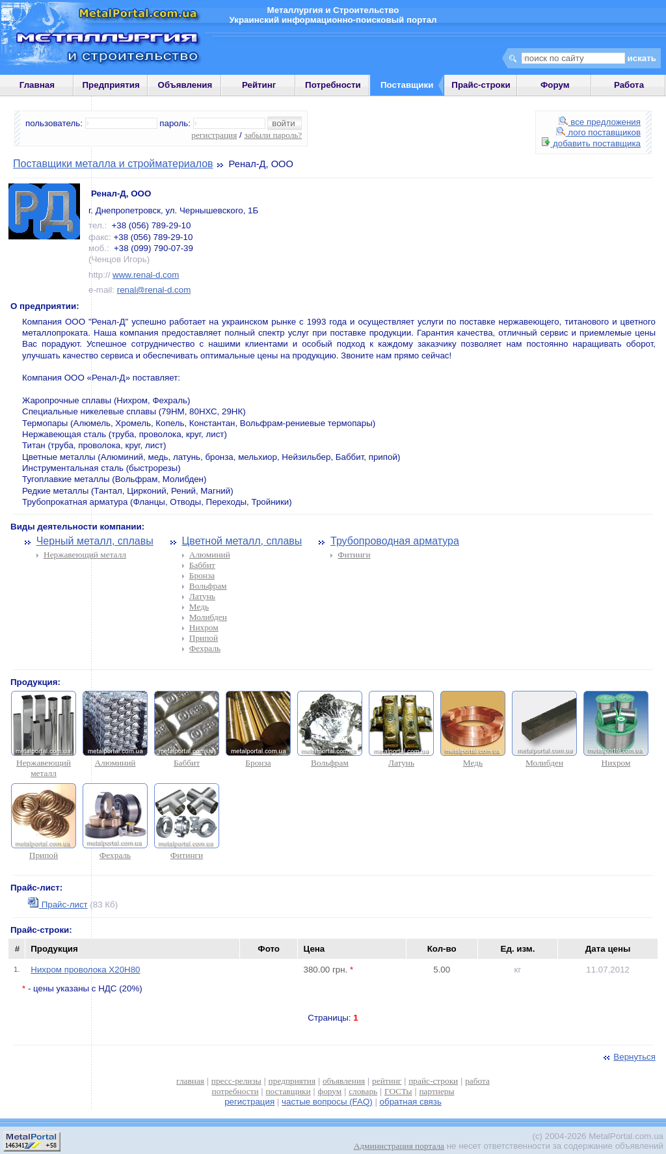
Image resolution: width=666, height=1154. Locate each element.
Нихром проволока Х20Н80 (85, 969)
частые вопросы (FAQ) (327, 1102)
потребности (235, 1091)
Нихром (204, 627)
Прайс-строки (480, 85)
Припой (203, 638)
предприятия (292, 1081)
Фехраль (204, 648)
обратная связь (411, 1102)
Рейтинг (259, 85)
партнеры (436, 1091)
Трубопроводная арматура (394, 540)
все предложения (600, 122)
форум (330, 1091)
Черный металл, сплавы (94, 540)
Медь (199, 606)
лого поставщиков (598, 132)
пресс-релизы (236, 1081)
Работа (629, 85)
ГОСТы (398, 1091)
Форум (555, 85)
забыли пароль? (273, 135)
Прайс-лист (58, 904)
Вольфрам (208, 586)
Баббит (202, 565)
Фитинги (354, 554)
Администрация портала (399, 1146)
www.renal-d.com (146, 275)
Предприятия (111, 85)
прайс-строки (433, 1081)
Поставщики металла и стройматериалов (113, 163)
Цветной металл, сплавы (241, 540)
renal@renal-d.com (154, 290)
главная (190, 1081)
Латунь (202, 596)
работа (477, 1081)
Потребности (333, 85)
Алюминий (209, 554)
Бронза (202, 575)
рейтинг (386, 1081)
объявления (344, 1081)
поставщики (287, 1091)
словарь (363, 1091)
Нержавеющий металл (85, 554)
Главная (37, 85)
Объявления (185, 85)
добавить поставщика (591, 143)
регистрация (214, 135)
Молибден (208, 617)
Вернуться (628, 1057)
